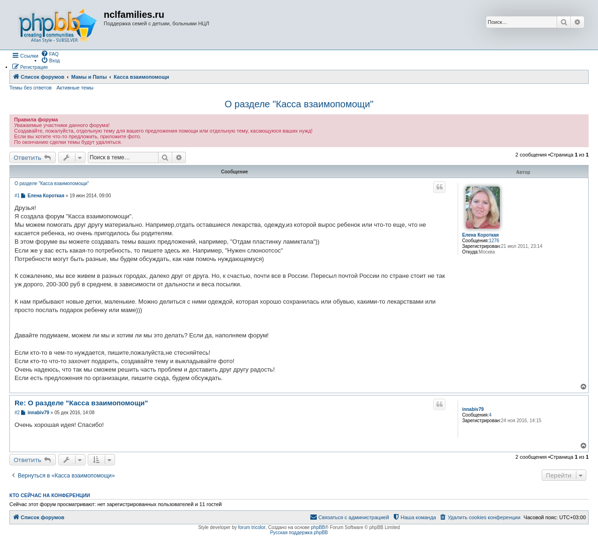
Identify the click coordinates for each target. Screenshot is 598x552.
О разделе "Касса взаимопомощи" (298, 104)
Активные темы (74, 87)
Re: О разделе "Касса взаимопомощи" (81, 403)
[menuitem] (50, 53)
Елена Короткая (480, 235)
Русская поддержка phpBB (299, 532)
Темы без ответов (30, 87)
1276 (494, 240)
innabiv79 (472, 409)
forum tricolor (251, 527)
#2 (17, 412)
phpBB (318, 527)
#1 (17, 195)
